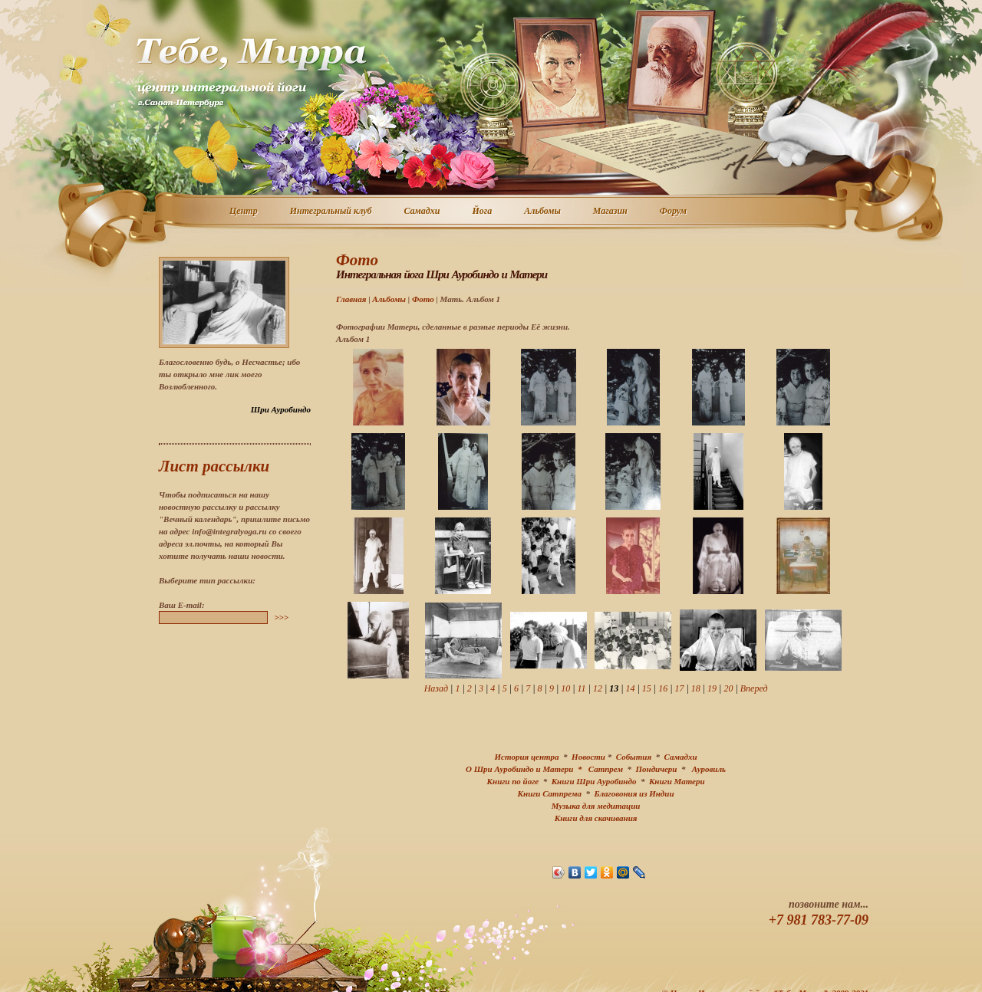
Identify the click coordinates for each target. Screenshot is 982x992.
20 (728, 688)
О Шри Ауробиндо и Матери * (527, 769)
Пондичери (656, 769)
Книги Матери (677, 781)
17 (679, 688)
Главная (351, 299)
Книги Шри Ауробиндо (594, 781)
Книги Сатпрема (550, 793)
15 (646, 688)
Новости (588, 756)
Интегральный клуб (332, 211)
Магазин (611, 211)
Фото (423, 299)
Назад (436, 688)
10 (565, 688)
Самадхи (423, 211)
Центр (244, 211)
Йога (483, 211)
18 (695, 688)
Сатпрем (605, 769)
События (633, 756)
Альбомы (543, 211)
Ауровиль (709, 769)
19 (712, 688)
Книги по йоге (513, 781)
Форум (674, 211)
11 (582, 688)
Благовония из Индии (634, 793)
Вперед (754, 688)
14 (630, 688)
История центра (527, 756)
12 (597, 688)
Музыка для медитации (596, 805)
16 (662, 688)
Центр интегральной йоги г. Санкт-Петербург (251, 72)
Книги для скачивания (596, 818)
